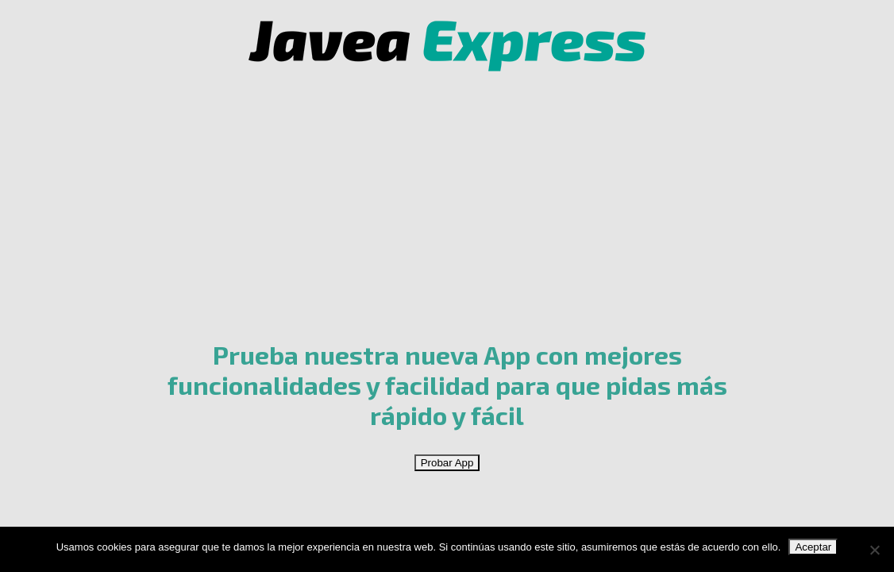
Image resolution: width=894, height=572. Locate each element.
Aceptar (813, 547)
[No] (874, 550)
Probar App (447, 463)
